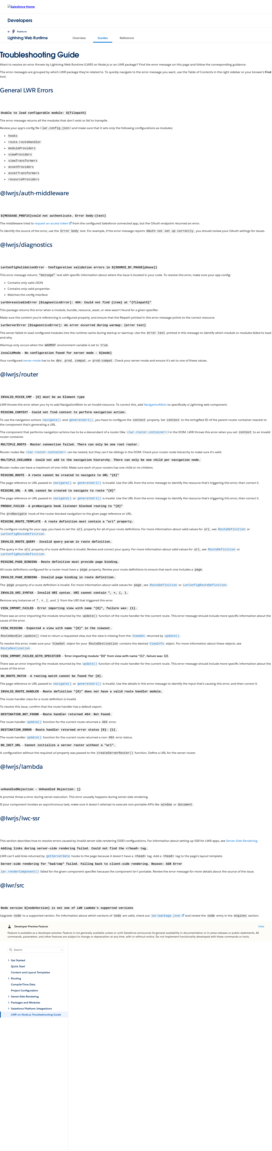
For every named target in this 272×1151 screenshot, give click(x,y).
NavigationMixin (155, 405)
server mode (32, 361)
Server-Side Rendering (241, 841)
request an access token (51, 223)
